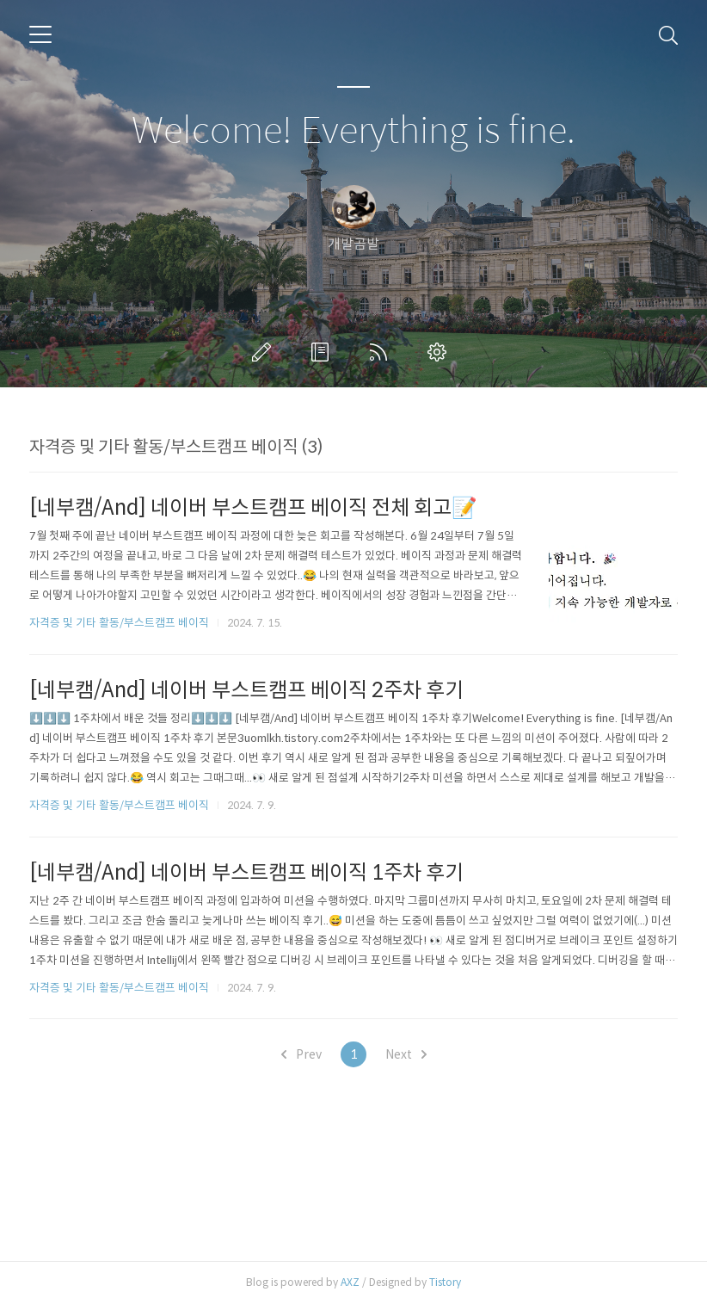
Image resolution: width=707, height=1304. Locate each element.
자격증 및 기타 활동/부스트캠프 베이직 (119, 622)
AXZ (350, 1282)
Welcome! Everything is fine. (353, 131)
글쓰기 (265, 352)
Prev (301, 1054)
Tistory (445, 1282)
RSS (382, 352)
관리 (440, 352)
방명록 (323, 352)
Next (406, 1054)
